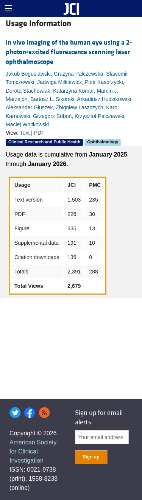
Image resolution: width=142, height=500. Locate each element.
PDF (39, 133)
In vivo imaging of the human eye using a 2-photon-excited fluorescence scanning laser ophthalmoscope (69, 52)
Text (25, 133)
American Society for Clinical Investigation (33, 451)
